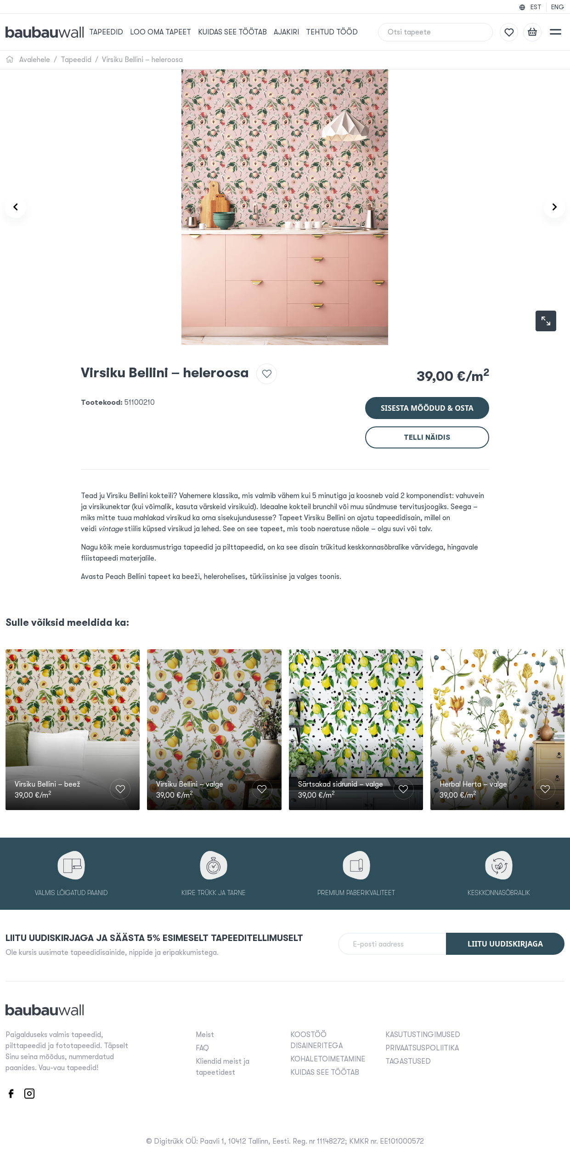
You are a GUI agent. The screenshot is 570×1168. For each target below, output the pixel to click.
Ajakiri (296, 32)
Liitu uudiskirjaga (505, 942)
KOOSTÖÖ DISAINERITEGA (316, 1039)
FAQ (202, 1047)
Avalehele (28, 60)
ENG (557, 7)
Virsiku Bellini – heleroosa (142, 60)
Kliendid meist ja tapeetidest (222, 1065)
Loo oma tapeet (173, 32)
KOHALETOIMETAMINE (327, 1058)
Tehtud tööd (341, 32)
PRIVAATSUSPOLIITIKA (422, 1047)
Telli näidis (427, 432)
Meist (205, 1033)
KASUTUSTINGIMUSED (422, 1033)
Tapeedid (119, 32)
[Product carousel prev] (22, 207)
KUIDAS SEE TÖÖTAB (243, 32)
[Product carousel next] (548, 207)
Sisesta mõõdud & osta (427, 402)
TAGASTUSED (408, 1060)
